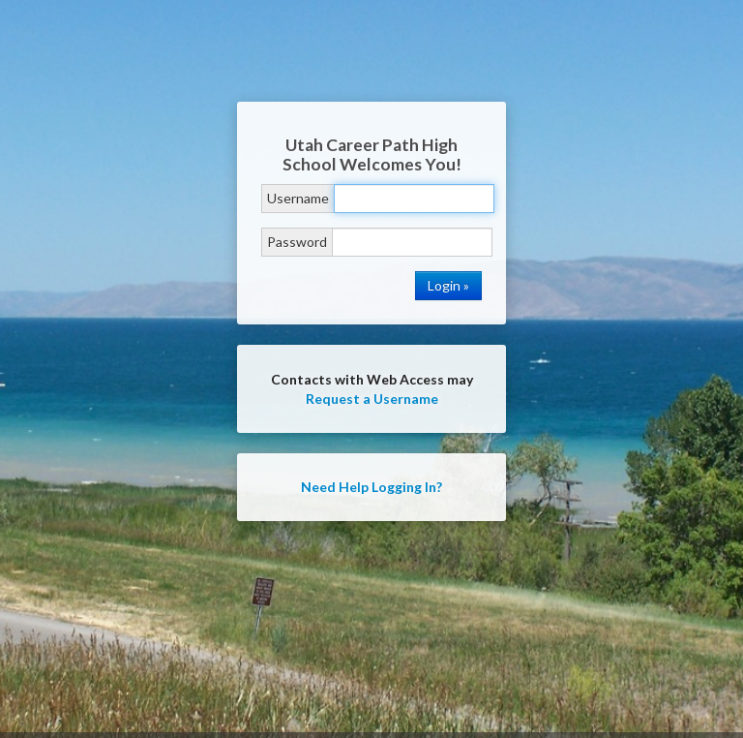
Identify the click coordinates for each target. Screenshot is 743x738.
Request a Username (372, 398)
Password (297, 241)
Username (298, 198)
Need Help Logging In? (371, 486)
